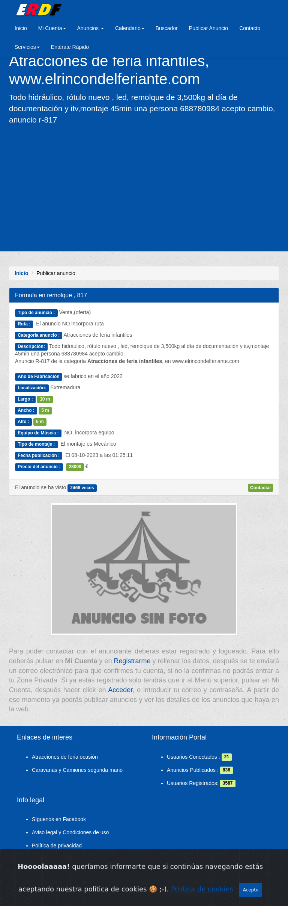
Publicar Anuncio (208, 28)
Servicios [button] (27, 47)
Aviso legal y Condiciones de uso (70, 832)
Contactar (260, 487)
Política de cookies (54, 859)
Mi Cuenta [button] (52, 28)
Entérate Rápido (70, 47)
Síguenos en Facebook (59, 819)
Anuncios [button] (90, 28)
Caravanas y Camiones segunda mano (77, 770)
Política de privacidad (57, 845)
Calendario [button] (129, 28)
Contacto (249, 28)
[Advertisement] (144, 187)
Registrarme (132, 661)
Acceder (120, 690)
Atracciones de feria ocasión (65, 757)
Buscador (167, 28)
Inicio (21, 28)
